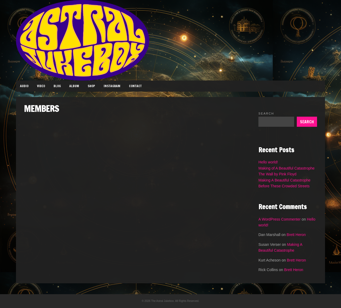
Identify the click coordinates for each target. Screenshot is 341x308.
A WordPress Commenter (279, 219)
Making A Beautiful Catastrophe (284, 180)
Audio (24, 86)
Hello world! (268, 162)
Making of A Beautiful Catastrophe (286, 168)
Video (41, 86)
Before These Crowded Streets (284, 186)
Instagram (112, 86)
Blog (57, 86)
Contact (135, 86)
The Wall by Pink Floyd (277, 174)
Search (266, 113)
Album (74, 86)
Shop (91, 86)
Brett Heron (296, 235)
